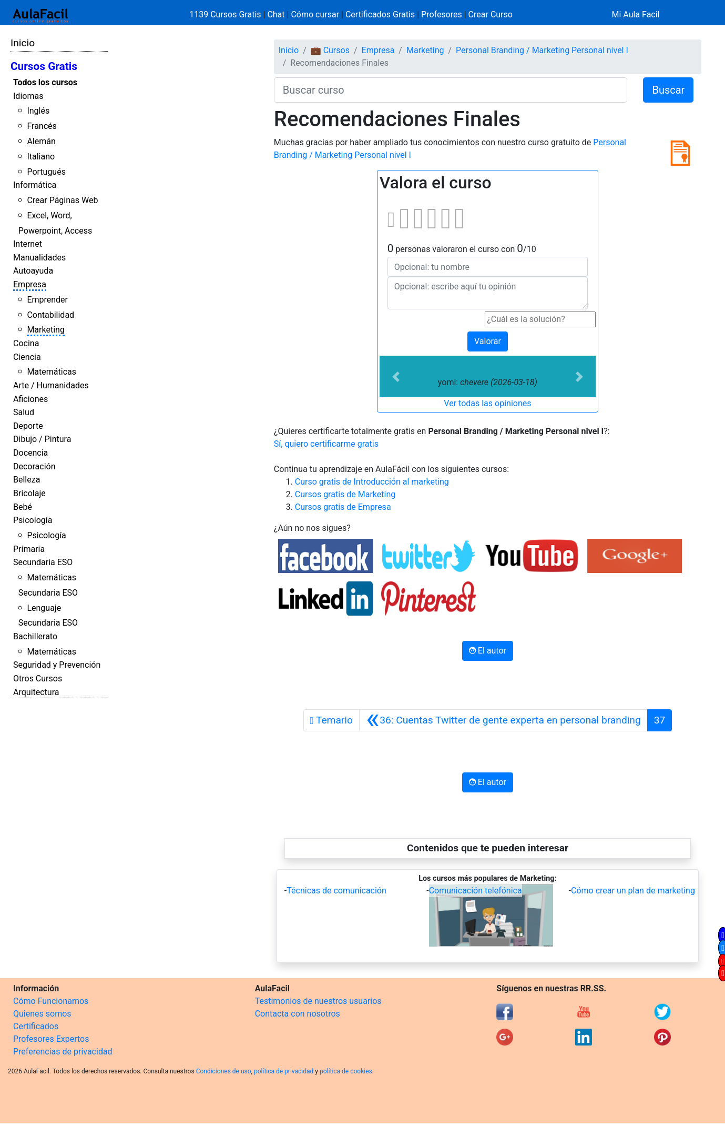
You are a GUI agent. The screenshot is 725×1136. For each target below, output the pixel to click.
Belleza (26, 480)
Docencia (30, 453)
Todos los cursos (45, 82)
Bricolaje (29, 493)
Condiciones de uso (223, 1071)
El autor (487, 651)
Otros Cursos (37, 678)
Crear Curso (490, 14)
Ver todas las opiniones (487, 403)
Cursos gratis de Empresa (343, 507)
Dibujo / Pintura (42, 439)
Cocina (26, 343)
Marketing (45, 330)
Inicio (23, 43)
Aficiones (30, 399)
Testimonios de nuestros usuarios (318, 1001)
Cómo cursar (315, 14)
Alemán (41, 141)
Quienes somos (42, 1014)
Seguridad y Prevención (56, 665)
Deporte (28, 426)
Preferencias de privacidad (63, 1052)
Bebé (22, 507)
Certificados (35, 1026)
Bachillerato (35, 636)
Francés (41, 126)
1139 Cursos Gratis (226, 14)
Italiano (41, 157)
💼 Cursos (330, 50)
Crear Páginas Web (62, 200)
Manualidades (39, 258)
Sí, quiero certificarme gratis (326, 444)
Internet (27, 244)
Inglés (38, 111)
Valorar (487, 341)
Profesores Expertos (51, 1039)
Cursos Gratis (44, 66)
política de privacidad (283, 1071)
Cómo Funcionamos (50, 1001)
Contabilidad (50, 315)
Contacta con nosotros (297, 1014)
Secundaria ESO (43, 562)
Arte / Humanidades (51, 385)
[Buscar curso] (451, 90)
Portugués (46, 172)
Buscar (668, 90)
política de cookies (346, 1071)
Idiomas (28, 96)
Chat (275, 14)
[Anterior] (503, 720)
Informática (34, 185)
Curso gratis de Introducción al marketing (372, 482)
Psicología (32, 520)
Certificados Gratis (380, 14)
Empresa (29, 284)
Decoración (34, 466)
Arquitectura (36, 692)
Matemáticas (51, 372)
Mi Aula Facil (635, 14)
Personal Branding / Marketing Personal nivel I (542, 50)
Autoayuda (33, 271)
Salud (23, 412)
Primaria (29, 549)
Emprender (47, 300)
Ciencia (27, 357)
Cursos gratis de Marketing (345, 494)
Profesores (441, 14)
